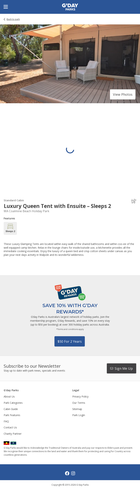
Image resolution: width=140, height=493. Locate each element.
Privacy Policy (80, 396)
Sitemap (77, 409)
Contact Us (10, 427)
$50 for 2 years (70, 341)
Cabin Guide (11, 409)
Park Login (78, 415)
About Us (9, 396)
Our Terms (78, 402)
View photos (122, 94)
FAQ (6, 421)
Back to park (13, 19)
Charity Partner (13, 433)
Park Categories (13, 402)
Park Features (12, 415)
